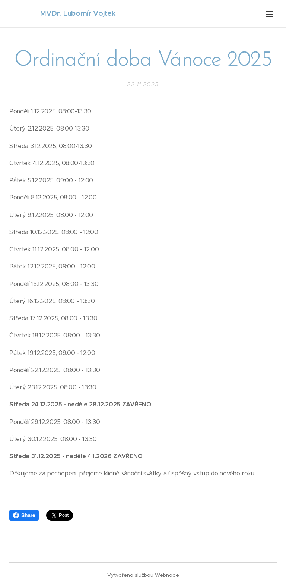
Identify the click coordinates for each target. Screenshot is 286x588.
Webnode (167, 575)
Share (24, 515)
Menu (269, 14)
